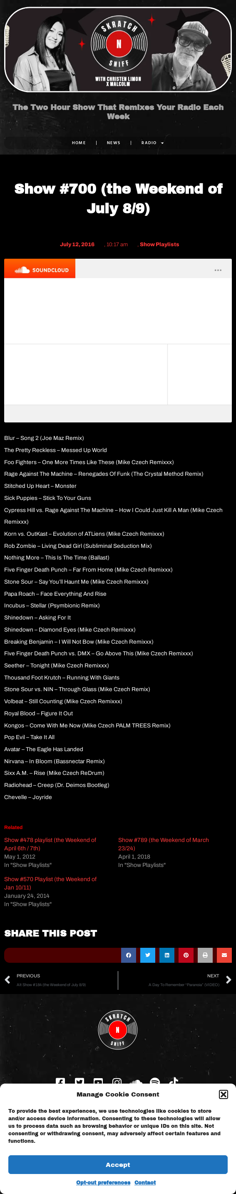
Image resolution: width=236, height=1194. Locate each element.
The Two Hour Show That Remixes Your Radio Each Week (118, 112)
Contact (145, 1183)
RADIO (153, 143)
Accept (118, 1165)
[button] (223, 1094)
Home (79, 143)
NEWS (113, 143)
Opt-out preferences (103, 1183)
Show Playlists (159, 244)
